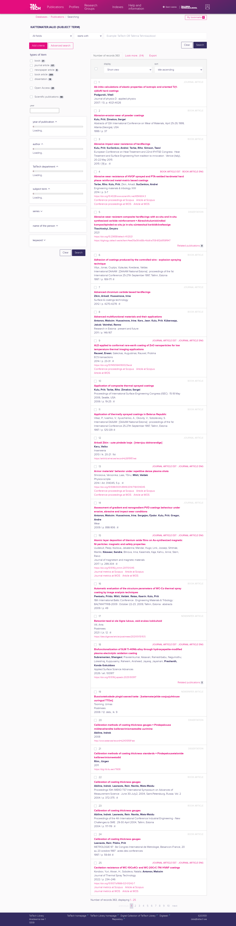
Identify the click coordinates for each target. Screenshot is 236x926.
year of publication (45, 121)
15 (100, 535)
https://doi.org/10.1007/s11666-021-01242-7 (114, 883)
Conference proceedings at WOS (112, 204)
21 (100, 748)
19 (100, 691)
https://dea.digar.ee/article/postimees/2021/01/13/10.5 (120, 636)
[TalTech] (35, 7)
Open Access (45, 88)
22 (100, 777)
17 (100, 616)
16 (100, 583)
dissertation (43, 79)
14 (100, 502)
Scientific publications (49, 97)
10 (100, 381)
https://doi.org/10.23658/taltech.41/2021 (113, 236)
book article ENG (192, 171)
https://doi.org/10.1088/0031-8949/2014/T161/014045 (119, 487)
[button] (206, 7)
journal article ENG (190, 340)
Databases (41, 17)
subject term (41, 189)
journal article (45, 65)
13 (100, 466)
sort (156, 64)
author (38, 144)
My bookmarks (196, 17)
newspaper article (47, 70)
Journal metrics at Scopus (108, 571)
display (107, 64)
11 (99, 409)
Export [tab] (153, 55)
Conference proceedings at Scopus (114, 200)
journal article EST (164, 340)
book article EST (170, 171)
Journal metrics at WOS (107, 575)
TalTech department (46, 166)
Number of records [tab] (106, 55)
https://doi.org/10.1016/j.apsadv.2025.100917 (115, 677)
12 (100, 438)
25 (100, 862)
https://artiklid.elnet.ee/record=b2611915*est (115, 458)
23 (100, 805)
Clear (187, 45)
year (32, 105)
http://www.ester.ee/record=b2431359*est (114, 740)
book (40, 60)
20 (100, 720)
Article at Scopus (145, 200)
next (174, 905)
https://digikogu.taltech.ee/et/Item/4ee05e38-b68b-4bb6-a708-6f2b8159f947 (132, 240)
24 (100, 834)
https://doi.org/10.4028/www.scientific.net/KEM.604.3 (120, 196)
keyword (39, 240)
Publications (57, 17)
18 (100, 644)
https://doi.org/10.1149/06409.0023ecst (113, 365)
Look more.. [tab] (134, 55)
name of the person (45, 225)
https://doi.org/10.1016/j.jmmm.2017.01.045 (114, 567)
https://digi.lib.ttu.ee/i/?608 (107, 769)
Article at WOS (141, 204)
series (38, 211)
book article (44, 74)
